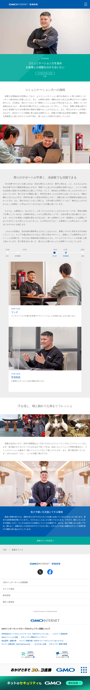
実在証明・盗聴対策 (8, 640)
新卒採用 (6, 595)
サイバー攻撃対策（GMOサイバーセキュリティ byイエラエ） (42, 640)
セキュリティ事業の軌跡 (58, 644)
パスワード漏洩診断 (60, 633)
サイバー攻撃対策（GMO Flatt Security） (16, 644)
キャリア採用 (8, 588)
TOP (5, 549)
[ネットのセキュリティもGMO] (45, 683)
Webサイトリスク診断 (9, 637)
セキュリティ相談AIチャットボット (34, 637)
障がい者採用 (8, 601)
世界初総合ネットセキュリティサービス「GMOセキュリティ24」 (25, 633)
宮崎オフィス (17, 549)
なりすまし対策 (40, 644)
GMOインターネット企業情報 (15, 582)
